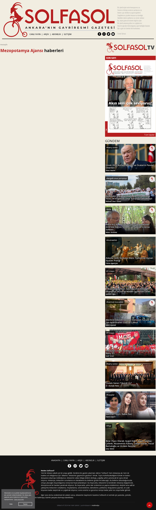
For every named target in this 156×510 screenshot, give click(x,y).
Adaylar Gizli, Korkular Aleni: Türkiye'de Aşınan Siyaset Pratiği (129, 260)
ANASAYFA (55, 460)
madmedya (95, 505)
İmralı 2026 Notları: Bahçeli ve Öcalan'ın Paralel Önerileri (130, 168)
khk (109, 209)
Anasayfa (3, 44)
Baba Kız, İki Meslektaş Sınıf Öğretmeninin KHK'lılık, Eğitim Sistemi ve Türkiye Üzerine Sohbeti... (128, 228)
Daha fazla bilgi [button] (19, 499)
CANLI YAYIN (35, 34)
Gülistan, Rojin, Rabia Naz (119, 415)
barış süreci (113, 147)
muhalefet (112, 240)
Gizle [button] (11, 504)
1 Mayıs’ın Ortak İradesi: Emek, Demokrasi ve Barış (129, 353)
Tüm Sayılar (149, 134)
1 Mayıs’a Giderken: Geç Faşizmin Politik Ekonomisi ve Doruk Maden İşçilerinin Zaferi (128, 291)
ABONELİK (56, 34)
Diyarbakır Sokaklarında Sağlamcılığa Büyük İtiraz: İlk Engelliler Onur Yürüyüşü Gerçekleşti (129, 198)
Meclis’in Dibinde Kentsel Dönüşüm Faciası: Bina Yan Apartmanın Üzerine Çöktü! (130, 322)
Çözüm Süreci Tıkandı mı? (119, 384)
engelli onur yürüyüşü (117, 178)
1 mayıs (111, 271)
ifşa (109, 426)
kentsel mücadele (115, 302)
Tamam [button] (25, 504)
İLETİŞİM (67, 34)
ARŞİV (46, 34)
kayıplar (111, 395)
